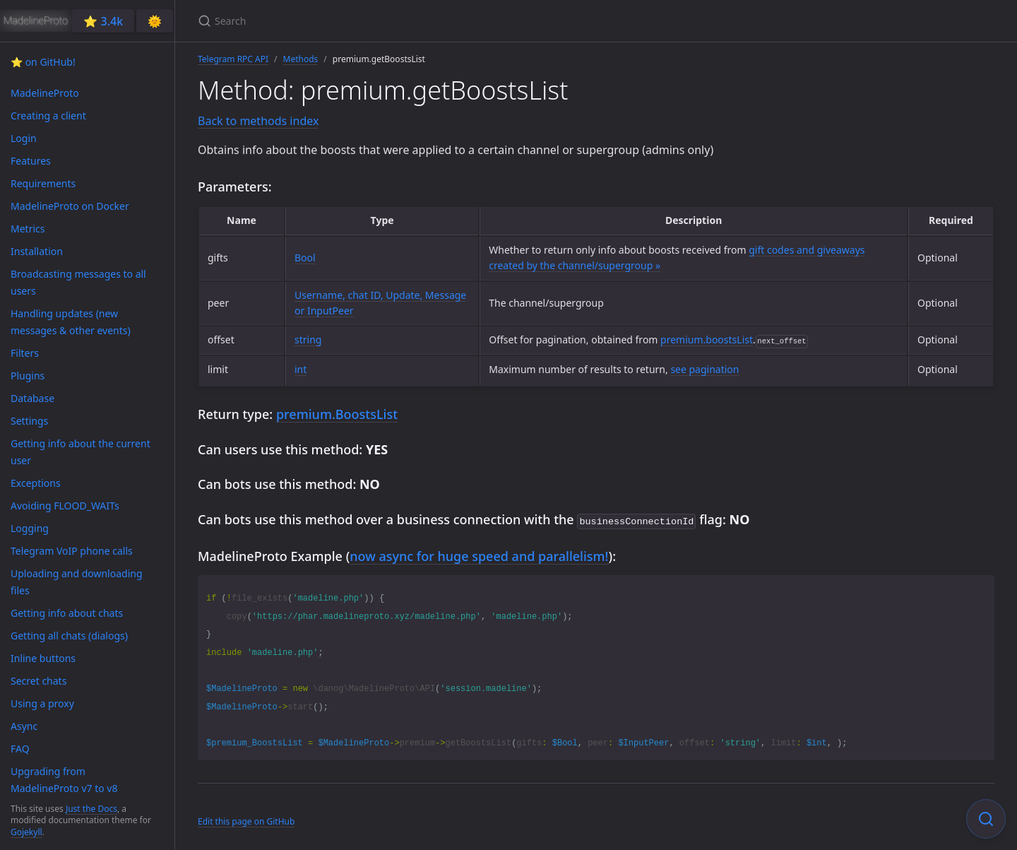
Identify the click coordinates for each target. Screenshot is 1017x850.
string (308, 339)
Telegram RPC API (233, 59)
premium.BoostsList (337, 414)
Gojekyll (26, 832)
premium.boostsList (706, 339)
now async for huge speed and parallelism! (479, 554)
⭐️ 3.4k (103, 21)
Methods (301, 59)
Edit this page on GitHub (246, 820)
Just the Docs (91, 809)
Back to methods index (258, 121)
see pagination (704, 369)
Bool (305, 257)
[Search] (364, 21)
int (301, 369)
